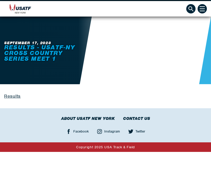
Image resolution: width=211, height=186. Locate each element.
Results (12, 96)
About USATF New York (88, 119)
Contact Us (136, 119)
